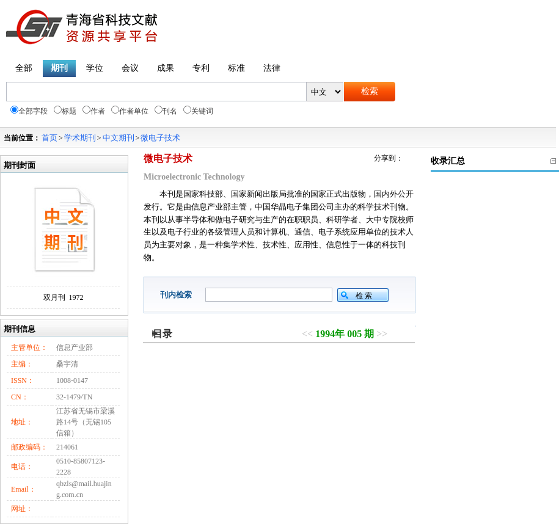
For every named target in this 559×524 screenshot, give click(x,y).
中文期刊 (118, 137)
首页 (49, 137)
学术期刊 (80, 137)
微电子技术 (160, 137)
